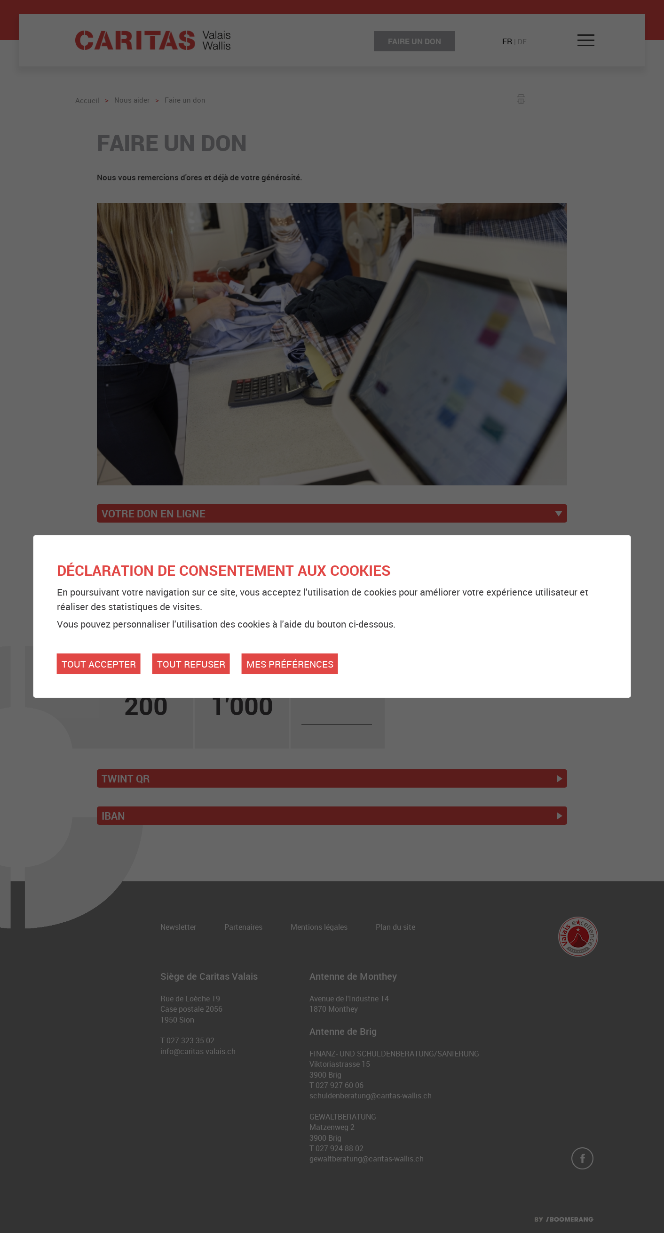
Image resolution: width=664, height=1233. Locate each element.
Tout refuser (191, 663)
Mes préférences (289, 663)
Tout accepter (99, 663)
